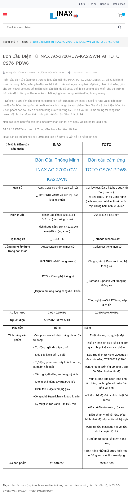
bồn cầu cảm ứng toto (24, 485)
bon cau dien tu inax (50, 485)
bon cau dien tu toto (75, 485)
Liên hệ (92, 3)
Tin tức (81, 3)
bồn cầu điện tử (98, 485)
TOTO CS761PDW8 (41, 491)
